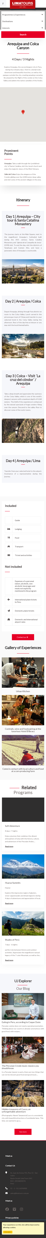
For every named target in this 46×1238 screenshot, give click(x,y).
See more (23, 1132)
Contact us (22, 637)
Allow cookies (7, 1232)
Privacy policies (12, 1218)
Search (23, 34)
